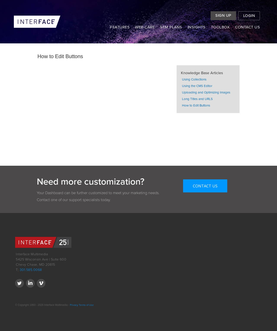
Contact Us (205, 185)
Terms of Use (86, 304)
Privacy (73, 304)
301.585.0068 (31, 270)
